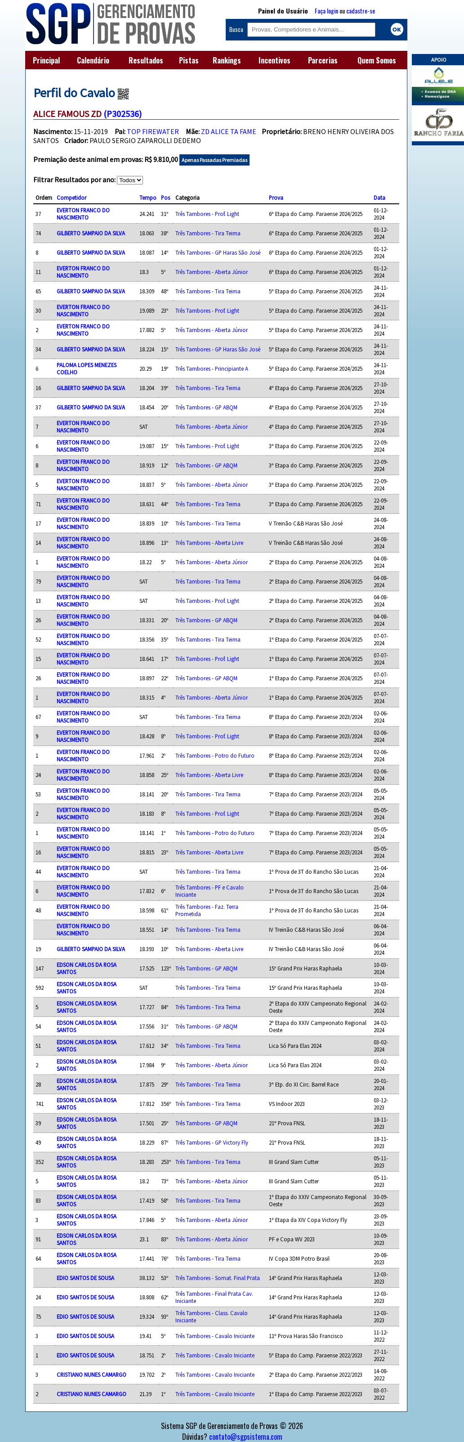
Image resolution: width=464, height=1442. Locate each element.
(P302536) (122, 113)
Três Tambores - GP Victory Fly (211, 1142)
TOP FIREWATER (153, 131)
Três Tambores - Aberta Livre (209, 542)
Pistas (189, 60)
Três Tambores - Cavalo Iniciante (214, 1335)
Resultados (146, 60)
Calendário (93, 60)
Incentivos (274, 60)
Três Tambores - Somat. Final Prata (217, 1277)
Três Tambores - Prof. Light (207, 213)
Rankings (227, 60)
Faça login (326, 10)
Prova (276, 197)
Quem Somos (376, 60)
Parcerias (323, 60)
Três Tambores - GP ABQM (206, 407)
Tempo (147, 197)
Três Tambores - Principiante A (211, 368)
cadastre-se (360, 10)
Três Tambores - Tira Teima (208, 233)
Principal (46, 60)
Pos (165, 197)
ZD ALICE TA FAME (228, 131)
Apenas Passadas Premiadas (214, 160)
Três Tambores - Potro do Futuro (214, 755)
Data (379, 197)
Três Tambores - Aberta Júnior (211, 271)
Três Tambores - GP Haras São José (217, 252)
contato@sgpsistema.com (245, 1436)
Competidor (71, 197)
